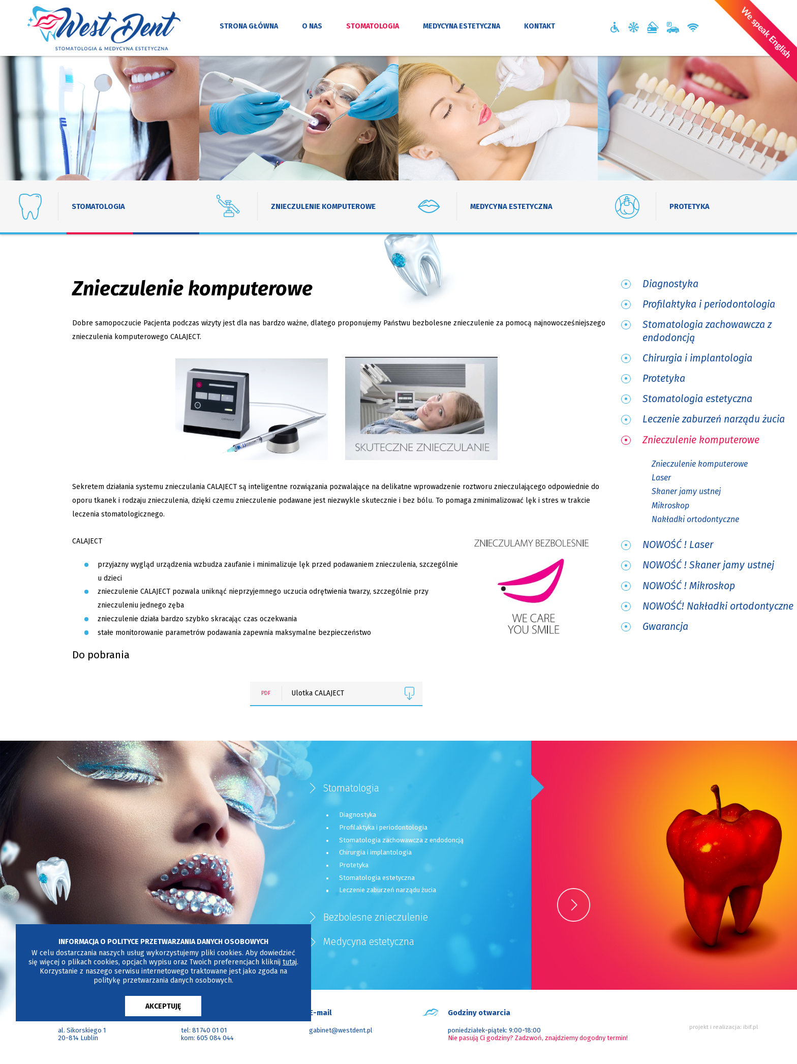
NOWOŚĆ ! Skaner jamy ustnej (708, 565)
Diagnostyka (670, 284)
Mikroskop (670, 505)
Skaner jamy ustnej (686, 491)
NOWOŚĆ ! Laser (677, 545)
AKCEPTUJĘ (163, 1006)
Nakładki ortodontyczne (695, 519)
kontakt (539, 26)
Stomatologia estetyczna (697, 399)
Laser (661, 477)
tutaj (290, 962)
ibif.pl (750, 1026)
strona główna (249, 26)
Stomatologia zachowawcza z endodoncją (707, 331)
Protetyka (663, 378)
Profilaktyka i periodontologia (708, 304)
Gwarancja (665, 626)
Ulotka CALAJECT (356, 694)
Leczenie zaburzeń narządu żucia (713, 419)
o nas (312, 26)
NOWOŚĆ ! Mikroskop (688, 586)
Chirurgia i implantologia (697, 358)
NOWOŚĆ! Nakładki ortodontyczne (717, 606)
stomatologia (372, 26)
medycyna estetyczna (461, 26)
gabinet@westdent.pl (341, 1029)
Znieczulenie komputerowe (700, 440)
